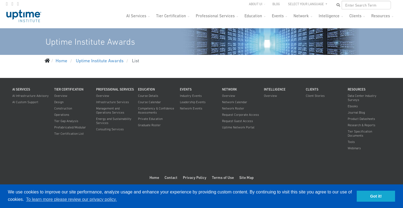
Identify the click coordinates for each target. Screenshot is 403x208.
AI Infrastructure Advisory (30, 96)
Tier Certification (171, 15)
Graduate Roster (149, 125)
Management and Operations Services (110, 110)
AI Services (136, 15)
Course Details (148, 96)
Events (278, 15)
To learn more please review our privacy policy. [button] (71, 199)
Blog (276, 4)
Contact (171, 177)
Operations (61, 115)
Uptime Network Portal (238, 127)
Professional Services (215, 15)
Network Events (191, 108)
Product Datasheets (361, 119)
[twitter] (12, 4)
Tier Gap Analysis (66, 121)
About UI (255, 4)
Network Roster (233, 108)
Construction (63, 108)
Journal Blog (356, 112)
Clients (355, 15)
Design (59, 102)
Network (301, 15)
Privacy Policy (194, 177)
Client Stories (315, 96)
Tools (351, 142)
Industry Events (191, 96)
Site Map (246, 177)
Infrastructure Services (112, 102)
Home (154, 177)
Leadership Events (193, 102)
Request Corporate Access (240, 115)
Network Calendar (234, 102)
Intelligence (329, 15)
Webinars (354, 148)
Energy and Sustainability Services (113, 121)
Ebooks (353, 106)
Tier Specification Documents (360, 133)
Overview (60, 96)
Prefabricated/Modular (70, 127)
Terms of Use (223, 177)
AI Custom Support (25, 102)
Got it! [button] (376, 196)
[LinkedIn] (18, 4)
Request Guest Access (237, 121)
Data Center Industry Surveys (362, 98)
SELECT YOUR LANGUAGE (306, 4)
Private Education (150, 119)
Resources (380, 15)
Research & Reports (361, 125)
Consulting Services (110, 129)
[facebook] (7, 4)
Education (253, 15)
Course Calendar (149, 102)
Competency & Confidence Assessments (156, 110)
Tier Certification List (69, 134)
